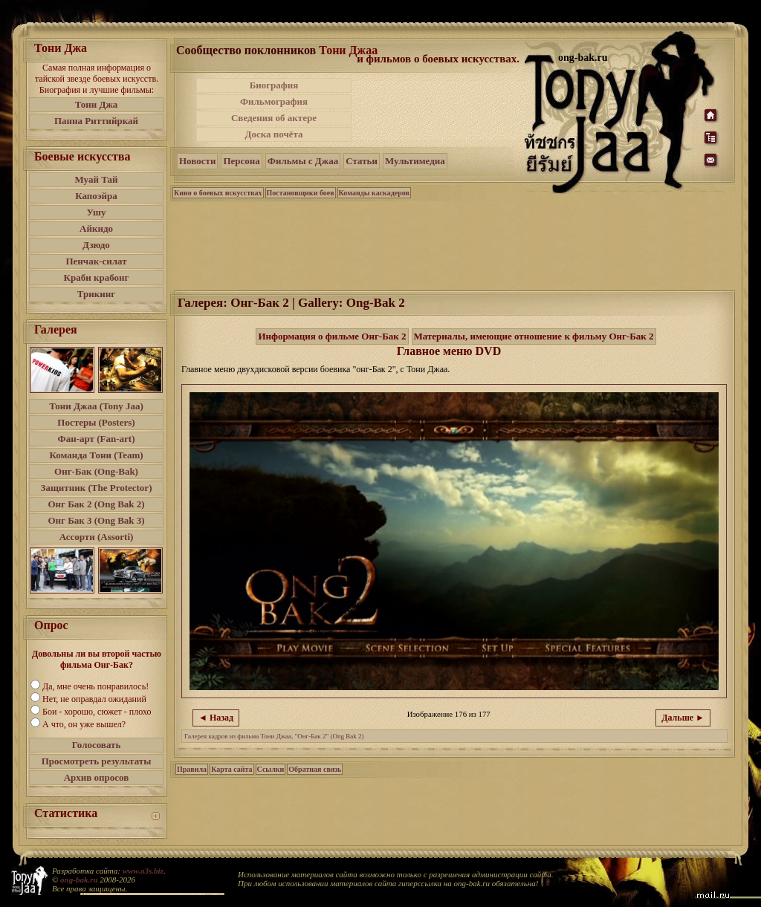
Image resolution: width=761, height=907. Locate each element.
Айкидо (96, 228)
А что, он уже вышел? (84, 724)
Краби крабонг (96, 277)
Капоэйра (96, 195)
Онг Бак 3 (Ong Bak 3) (96, 520)
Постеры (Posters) (96, 422)
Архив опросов (96, 777)
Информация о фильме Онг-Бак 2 (332, 336)
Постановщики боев (300, 193)
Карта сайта (231, 769)
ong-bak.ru (78, 879)
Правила (192, 769)
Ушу (96, 212)
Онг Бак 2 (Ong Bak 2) (96, 504)
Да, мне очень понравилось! (95, 686)
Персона (241, 160)
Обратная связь (314, 769)
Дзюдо (96, 244)
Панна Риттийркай (96, 120)
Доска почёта (273, 134)
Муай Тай (95, 179)
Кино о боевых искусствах (218, 193)
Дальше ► (683, 717)
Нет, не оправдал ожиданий (94, 699)
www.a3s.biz (143, 870)
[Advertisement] (439, 110)
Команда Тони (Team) (96, 455)
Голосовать (96, 744)
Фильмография (274, 101)
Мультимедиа (415, 160)
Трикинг (96, 293)
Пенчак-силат (95, 261)
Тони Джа (96, 104)
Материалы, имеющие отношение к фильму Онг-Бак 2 (534, 336)
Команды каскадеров (374, 193)
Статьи (362, 160)
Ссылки (271, 769)
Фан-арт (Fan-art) (96, 438)
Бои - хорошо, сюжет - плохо (96, 711)
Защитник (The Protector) (96, 487)
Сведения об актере (274, 117)
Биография (274, 85)
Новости (197, 160)
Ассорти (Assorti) (96, 536)
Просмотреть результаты (97, 761)
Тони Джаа (348, 50)
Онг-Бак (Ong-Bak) (96, 471)
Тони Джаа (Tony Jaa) (96, 406)
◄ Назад (215, 717)
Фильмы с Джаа (303, 160)
